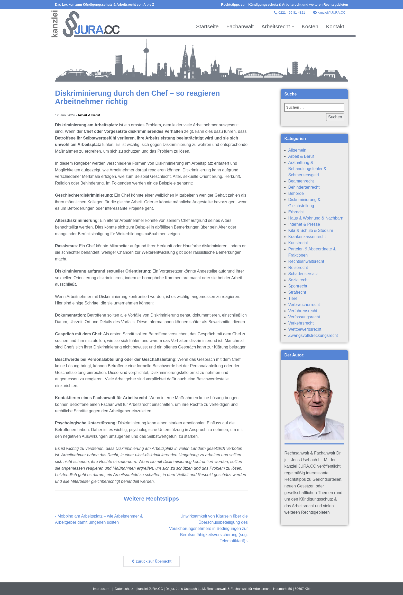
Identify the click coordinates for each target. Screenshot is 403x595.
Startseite (207, 26)
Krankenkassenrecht (307, 236)
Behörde (296, 193)
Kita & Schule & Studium (310, 230)
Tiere (293, 298)
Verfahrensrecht (302, 311)
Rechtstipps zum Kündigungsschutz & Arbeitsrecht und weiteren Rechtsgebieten (284, 4)
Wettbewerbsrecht (305, 329)
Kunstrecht (298, 243)
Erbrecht (296, 212)
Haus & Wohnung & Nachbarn (315, 218)
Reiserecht (298, 267)
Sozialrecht (298, 280)
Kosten (310, 26)
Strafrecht (297, 292)
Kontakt (335, 26)
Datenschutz (124, 589)
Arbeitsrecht (277, 26)
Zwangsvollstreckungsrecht (313, 335)
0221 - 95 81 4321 (291, 12)
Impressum (101, 589)
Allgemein (297, 150)
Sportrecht (297, 286)
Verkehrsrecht (301, 323)
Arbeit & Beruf (89, 115)
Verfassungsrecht (304, 317)
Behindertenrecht (304, 187)
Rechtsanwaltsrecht (306, 261)
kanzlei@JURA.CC (331, 12)
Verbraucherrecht (304, 304)
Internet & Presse (304, 224)
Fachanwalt (240, 26)
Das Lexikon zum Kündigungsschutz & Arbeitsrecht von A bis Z (104, 4)
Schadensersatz (303, 274)
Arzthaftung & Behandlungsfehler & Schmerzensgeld (307, 168)
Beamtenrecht (301, 181)
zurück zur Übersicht (151, 561)
